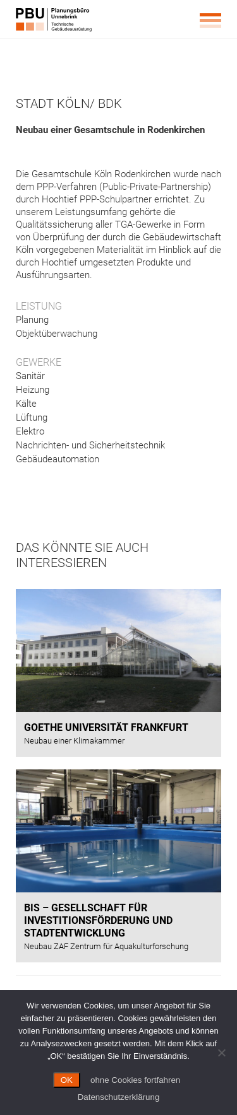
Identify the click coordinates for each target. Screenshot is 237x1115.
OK (67, 1080)
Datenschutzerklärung (119, 1097)
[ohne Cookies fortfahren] (221, 1052)
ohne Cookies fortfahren (135, 1080)
